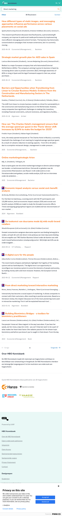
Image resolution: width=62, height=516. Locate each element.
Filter (4, 15)
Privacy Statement (9, 462)
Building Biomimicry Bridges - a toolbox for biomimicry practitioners (25, 315)
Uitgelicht (5, 445)
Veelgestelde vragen (9, 458)
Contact (5, 467)
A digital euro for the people (19, 254)
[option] (31, 392)
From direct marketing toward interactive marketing (31, 285)
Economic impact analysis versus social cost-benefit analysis (29, 189)
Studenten (6, 479)
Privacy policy (21, 509)
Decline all (45, 502)
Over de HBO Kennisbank (11, 436)
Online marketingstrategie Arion (18, 157)
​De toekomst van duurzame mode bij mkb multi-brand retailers (31, 223)
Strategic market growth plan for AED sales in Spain (28, 57)
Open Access (6, 449)
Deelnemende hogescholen (12, 454)
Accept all (45, 497)
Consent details (8, 509)
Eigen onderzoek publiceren (12, 441)
